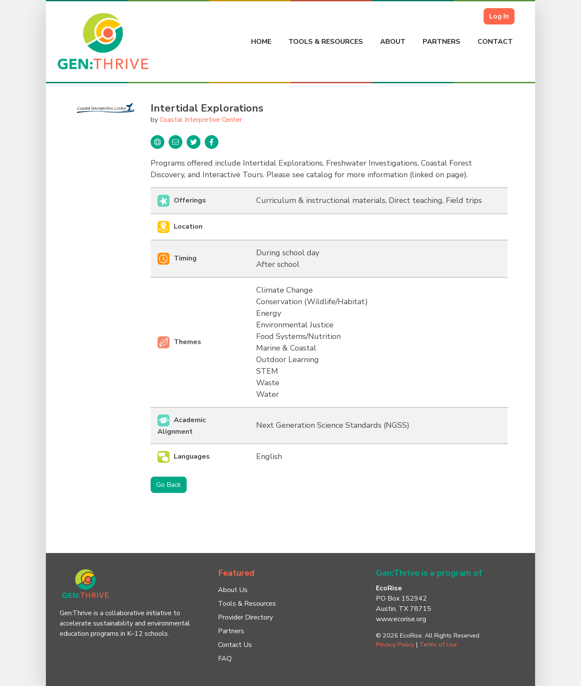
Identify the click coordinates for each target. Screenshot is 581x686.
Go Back (168, 485)
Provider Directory (245, 617)
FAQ (225, 658)
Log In (499, 16)
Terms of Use (438, 644)
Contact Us (235, 645)
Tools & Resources (325, 41)
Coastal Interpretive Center (201, 119)
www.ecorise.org (401, 619)
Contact (495, 41)
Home (261, 41)
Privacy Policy (395, 644)
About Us (233, 590)
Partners (441, 41)
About (392, 41)
